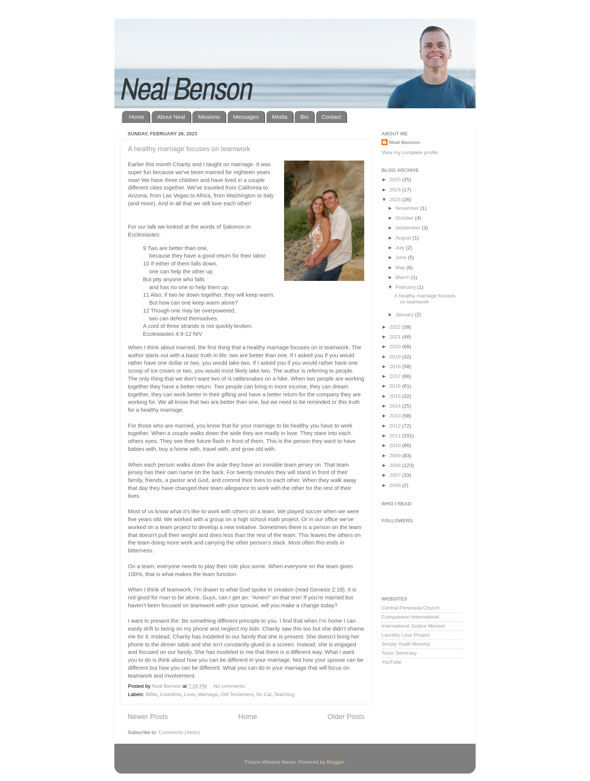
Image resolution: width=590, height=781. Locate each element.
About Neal (171, 117)
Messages (246, 117)
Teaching (284, 694)
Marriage (207, 694)
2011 (395, 435)
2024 (395, 190)
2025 (395, 179)
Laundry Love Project (406, 635)
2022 (395, 327)
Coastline (170, 694)
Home (136, 117)
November (407, 208)
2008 (395, 465)
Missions (209, 117)
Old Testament (236, 694)
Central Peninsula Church (410, 608)
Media (279, 117)
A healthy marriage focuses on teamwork (189, 149)
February (406, 287)
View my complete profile (410, 152)
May (400, 267)
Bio (304, 117)
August (404, 238)
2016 (395, 386)
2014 (395, 406)
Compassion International (410, 617)
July (400, 247)
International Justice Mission (414, 626)
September (408, 228)
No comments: (230, 686)
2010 (395, 445)
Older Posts (346, 716)
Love (189, 694)
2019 (395, 356)
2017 (395, 376)
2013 (395, 416)
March (403, 277)
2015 (395, 396)
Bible (151, 694)
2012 (395, 426)
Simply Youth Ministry (406, 644)
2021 (395, 337)
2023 (395, 199)
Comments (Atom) (179, 732)
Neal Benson (404, 142)
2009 (395, 455)
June (401, 257)
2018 (395, 366)
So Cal (264, 694)
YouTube (391, 662)
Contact (331, 117)
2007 (395, 475)
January (405, 314)
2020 (395, 346)
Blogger (335, 762)
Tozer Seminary (399, 653)
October (405, 218)
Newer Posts (148, 716)
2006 (395, 485)
